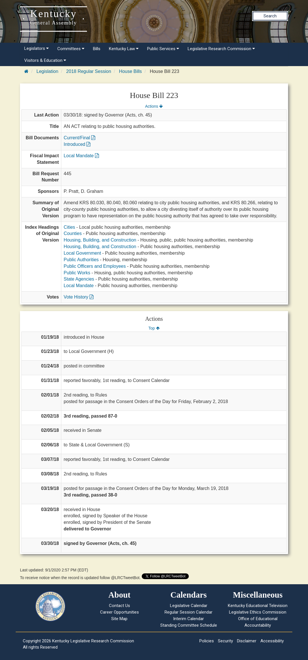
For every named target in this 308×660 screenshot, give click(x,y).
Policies (206, 640)
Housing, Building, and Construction (100, 240)
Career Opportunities (119, 612)
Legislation (47, 71)
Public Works (77, 272)
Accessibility (272, 640)
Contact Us (119, 605)
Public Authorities (81, 259)
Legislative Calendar (188, 605)
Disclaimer (246, 640)
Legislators (36, 48)
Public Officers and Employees (95, 266)
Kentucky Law (124, 48)
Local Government (82, 253)
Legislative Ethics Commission (257, 612)
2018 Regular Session (88, 71)
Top (153, 328)
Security (225, 640)
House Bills (130, 71)
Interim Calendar (188, 618)
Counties (73, 233)
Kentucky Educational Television (257, 605)
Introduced (77, 144)
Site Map (119, 618)
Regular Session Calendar (188, 612)
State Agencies (79, 279)
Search (270, 16)
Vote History (79, 297)
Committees (70, 48)
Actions (154, 106)
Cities (69, 227)
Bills (96, 48)
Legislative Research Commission (221, 48)
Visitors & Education (45, 60)
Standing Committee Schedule (188, 625)
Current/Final (79, 137)
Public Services (163, 48)
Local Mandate (81, 155)
